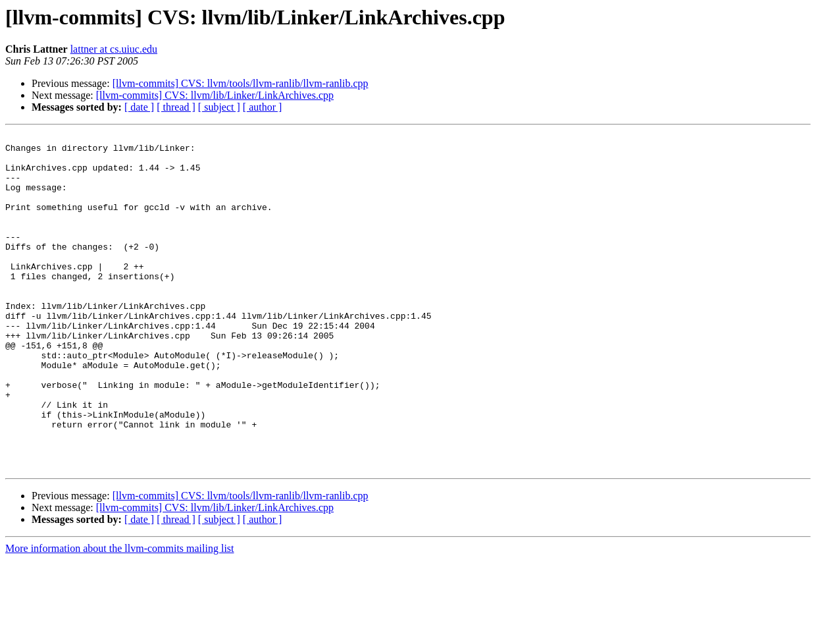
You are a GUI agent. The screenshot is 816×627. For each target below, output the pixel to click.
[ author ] (262, 107)
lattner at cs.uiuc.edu (113, 49)
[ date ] (139, 107)
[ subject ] (219, 107)
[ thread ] (176, 107)
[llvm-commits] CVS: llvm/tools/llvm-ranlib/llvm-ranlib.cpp (241, 83)
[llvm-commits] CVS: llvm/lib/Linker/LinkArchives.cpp (215, 95)
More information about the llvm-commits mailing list (119, 615)
